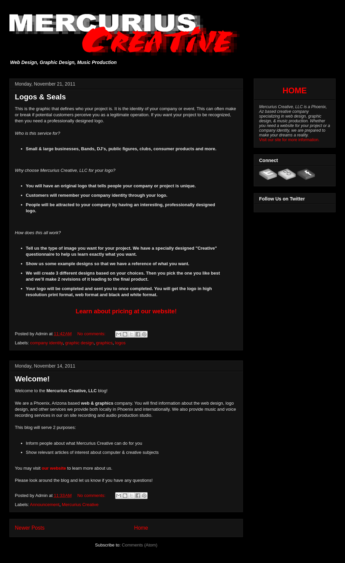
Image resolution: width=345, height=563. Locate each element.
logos (120, 342)
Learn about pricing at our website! (126, 311)
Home (141, 528)
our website (54, 468)
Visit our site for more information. (289, 139)
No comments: (91, 333)
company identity (46, 342)
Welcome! (32, 379)
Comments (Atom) (139, 545)
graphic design (79, 342)
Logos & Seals (40, 97)
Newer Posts (29, 528)
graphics (104, 342)
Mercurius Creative (80, 504)
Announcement (44, 504)
